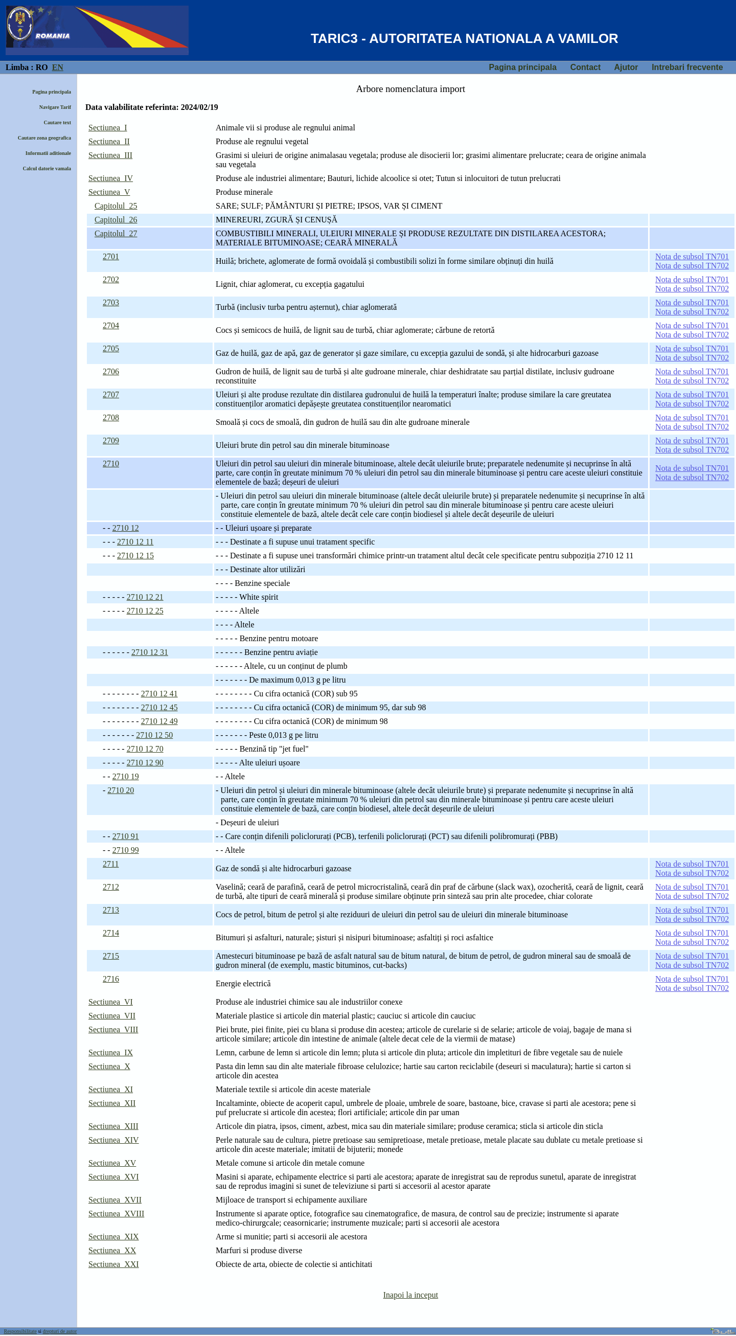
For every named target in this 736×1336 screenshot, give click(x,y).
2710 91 (125, 836)
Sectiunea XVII (115, 1199)
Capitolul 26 (116, 219)
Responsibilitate (20, 1331)
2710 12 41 (159, 693)
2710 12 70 (145, 748)
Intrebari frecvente (687, 67)
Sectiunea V (109, 192)
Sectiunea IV (110, 178)
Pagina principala (523, 67)
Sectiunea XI (110, 1089)
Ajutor (626, 67)
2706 (111, 371)
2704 (111, 325)
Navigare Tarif (55, 107)
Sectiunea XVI (113, 1176)
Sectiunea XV (112, 1163)
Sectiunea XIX (113, 1236)
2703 (111, 302)
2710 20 (120, 790)
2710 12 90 (145, 762)
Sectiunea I (107, 127)
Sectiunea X (109, 1066)
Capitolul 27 (116, 233)
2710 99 (125, 850)
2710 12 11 (135, 541)
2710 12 (125, 528)
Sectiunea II (109, 141)
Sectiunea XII (111, 1103)
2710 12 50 (154, 735)
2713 (111, 909)
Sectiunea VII (111, 1015)
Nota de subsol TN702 (692, 265)
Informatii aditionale (48, 153)
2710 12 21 (145, 597)
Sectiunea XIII (113, 1126)
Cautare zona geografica (44, 138)
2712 (111, 886)
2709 (111, 440)
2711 (111, 863)
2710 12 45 (159, 707)
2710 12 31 (149, 652)
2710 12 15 (135, 555)
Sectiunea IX (110, 1052)
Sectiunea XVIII (116, 1213)
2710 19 (125, 776)
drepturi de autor (60, 1331)
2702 (111, 279)
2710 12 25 (145, 610)
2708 (111, 417)
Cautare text (57, 122)
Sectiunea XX (112, 1250)
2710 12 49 (159, 721)
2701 (111, 256)
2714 (111, 933)
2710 (111, 463)
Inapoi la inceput (411, 1294)
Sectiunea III (110, 155)
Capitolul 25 (116, 205)
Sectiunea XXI (113, 1264)
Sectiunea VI (110, 1002)
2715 (111, 956)
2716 (111, 979)
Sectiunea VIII (113, 1029)
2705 (111, 348)
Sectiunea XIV (113, 1140)
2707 (111, 394)
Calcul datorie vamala (47, 168)
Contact (585, 67)
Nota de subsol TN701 (692, 256)
